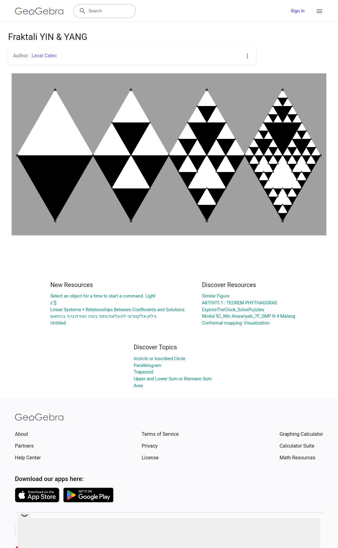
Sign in (298, 11)
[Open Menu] (319, 11)
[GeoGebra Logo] (39, 11)
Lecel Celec (44, 56)
